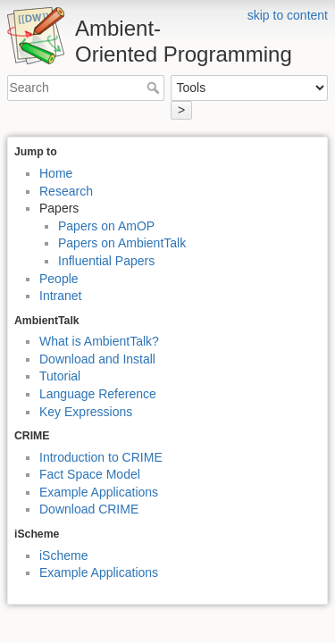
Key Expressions (85, 412)
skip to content (287, 15)
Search (155, 87)
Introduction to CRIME (101, 457)
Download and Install (97, 359)
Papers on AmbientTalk (122, 243)
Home (55, 173)
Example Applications (98, 492)
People (59, 278)
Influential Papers (106, 261)
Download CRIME (88, 509)
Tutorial (59, 376)
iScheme (63, 555)
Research (66, 191)
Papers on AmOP (106, 226)
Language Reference (97, 394)
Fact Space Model (89, 474)
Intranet (60, 295)
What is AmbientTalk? (99, 341)
